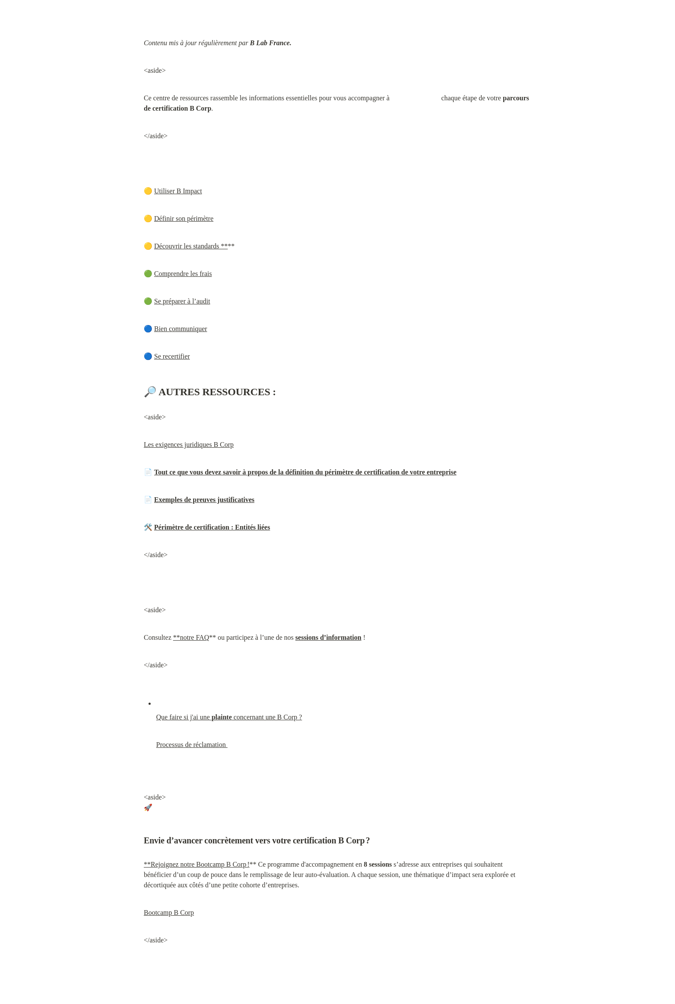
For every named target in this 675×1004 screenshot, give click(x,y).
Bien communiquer (180, 328)
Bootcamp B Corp (169, 912)
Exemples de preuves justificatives (204, 499)
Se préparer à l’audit (182, 301)
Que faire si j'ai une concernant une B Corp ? (229, 717)
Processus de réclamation (192, 744)
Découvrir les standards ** (191, 246)
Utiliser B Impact (178, 191)
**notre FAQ (191, 637)
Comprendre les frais (183, 273)
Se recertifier (172, 356)
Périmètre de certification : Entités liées (212, 527)
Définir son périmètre (184, 218)
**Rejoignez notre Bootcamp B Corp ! (197, 864)
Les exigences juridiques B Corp (189, 444)
